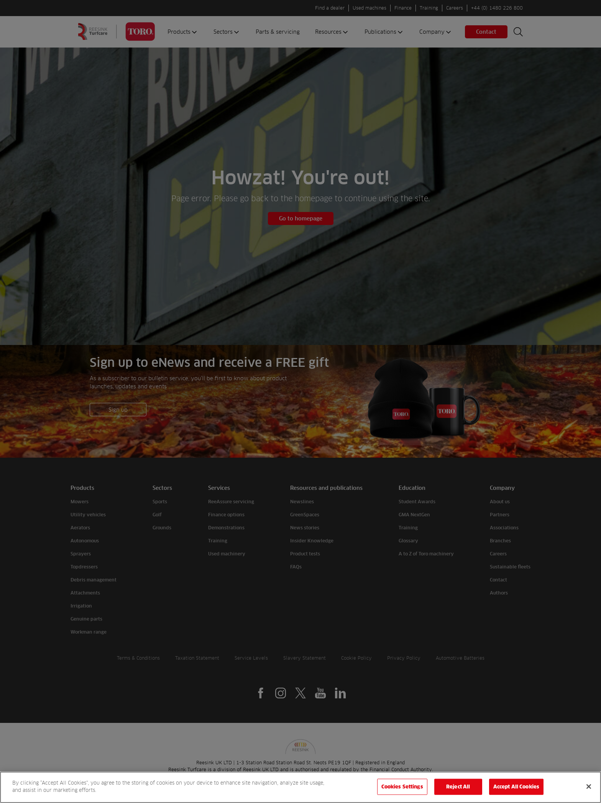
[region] (300, 787)
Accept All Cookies (516, 786)
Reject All (458, 786)
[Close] (588, 786)
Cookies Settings (402, 786)
